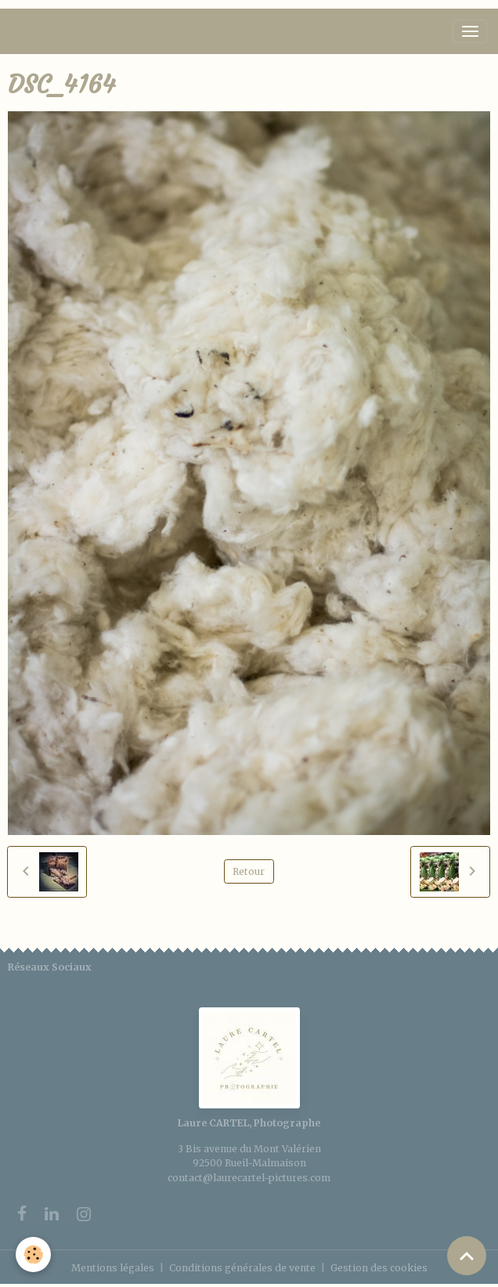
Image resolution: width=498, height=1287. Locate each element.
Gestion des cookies (379, 1268)
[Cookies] (33, 1254)
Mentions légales (112, 1268)
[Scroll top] (466, 1255)
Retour (249, 871)
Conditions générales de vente (242, 1268)
